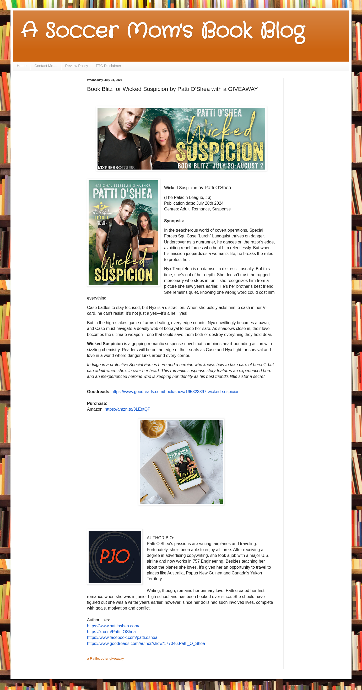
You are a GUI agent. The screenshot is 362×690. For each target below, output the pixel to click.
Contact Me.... (45, 66)
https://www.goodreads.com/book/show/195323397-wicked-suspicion (175, 391)
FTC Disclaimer (108, 66)
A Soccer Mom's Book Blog (162, 31)
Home (21, 66)
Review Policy (76, 66)
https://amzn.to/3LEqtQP (127, 409)
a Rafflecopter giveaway (105, 658)
